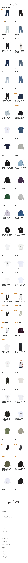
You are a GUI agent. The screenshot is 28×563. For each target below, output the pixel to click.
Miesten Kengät (4, 541)
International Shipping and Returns (8, 532)
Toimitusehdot (4, 531)
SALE (3, 551)
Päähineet (4, 545)
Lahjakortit (4, 553)
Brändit (3, 554)
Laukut (3, 548)
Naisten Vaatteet (5, 539)
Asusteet (3, 547)
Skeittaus (3, 550)
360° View (3, 526)
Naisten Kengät (4, 542)
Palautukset (4, 530)
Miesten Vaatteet (5, 538)
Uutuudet (3, 536)
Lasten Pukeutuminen (6, 544)
